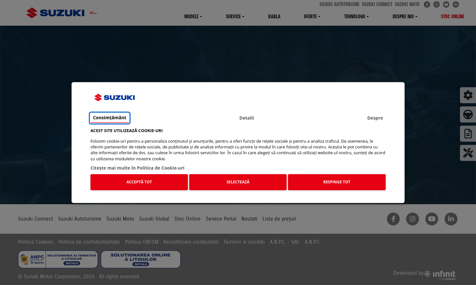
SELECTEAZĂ (238, 182)
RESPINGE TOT (336, 182)
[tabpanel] (238, 161)
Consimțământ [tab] (109, 117)
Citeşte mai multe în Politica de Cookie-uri (137, 168)
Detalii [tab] (246, 118)
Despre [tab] (375, 118)
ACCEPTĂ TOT (139, 182)
